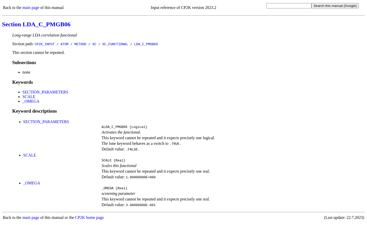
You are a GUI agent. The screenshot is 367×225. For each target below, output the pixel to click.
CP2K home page (89, 220)
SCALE (28, 96)
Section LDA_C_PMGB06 (36, 24)
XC (94, 44)
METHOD (80, 44)
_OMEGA (31, 101)
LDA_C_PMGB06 (146, 44)
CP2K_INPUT (45, 44)
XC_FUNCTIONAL (115, 44)
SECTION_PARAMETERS (45, 92)
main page (30, 7)
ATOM (64, 44)
